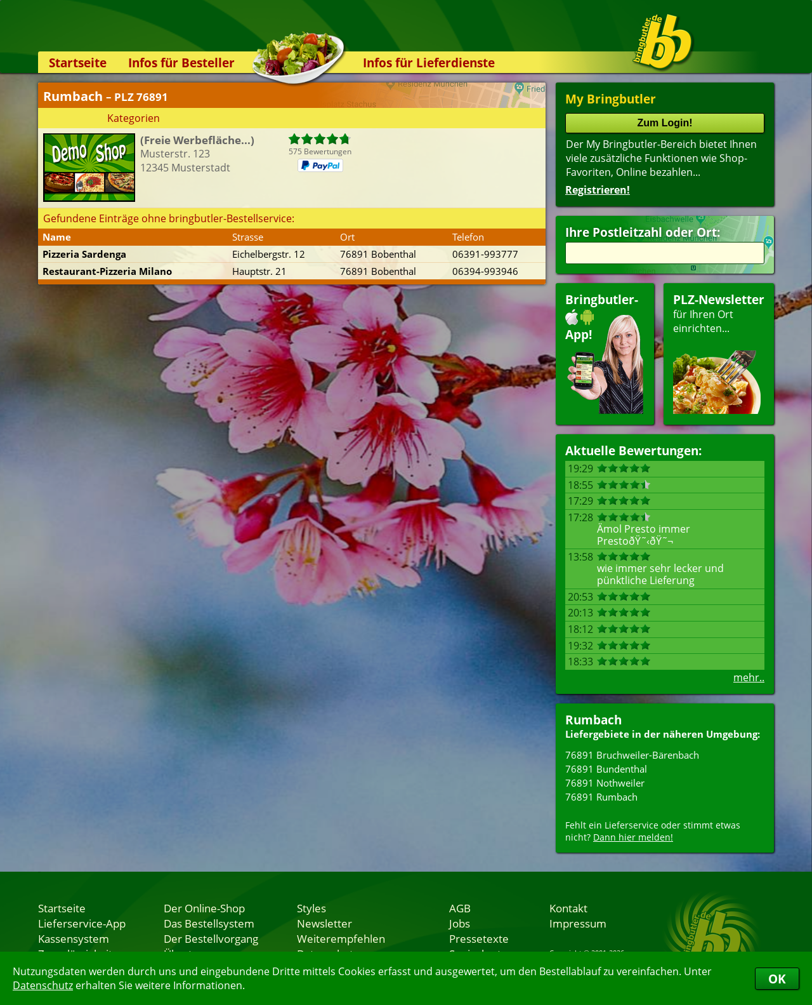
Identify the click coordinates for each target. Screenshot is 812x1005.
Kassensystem (73, 938)
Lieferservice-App (82, 923)
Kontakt (568, 907)
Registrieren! (597, 190)
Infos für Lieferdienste (429, 62)
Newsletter (324, 923)
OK (777, 979)
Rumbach (593, 720)
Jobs (459, 923)
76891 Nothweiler (605, 782)
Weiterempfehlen (341, 938)
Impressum (577, 923)
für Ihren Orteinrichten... (718, 352)
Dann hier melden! (633, 837)
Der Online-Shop (204, 907)
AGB (460, 907)
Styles (311, 907)
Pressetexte (479, 938)
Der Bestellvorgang (211, 938)
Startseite (78, 62)
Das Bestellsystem (209, 923)
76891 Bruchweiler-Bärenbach (632, 755)
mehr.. (748, 677)
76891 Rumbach (601, 796)
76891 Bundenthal (606, 768)
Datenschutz (43, 985)
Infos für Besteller (181, 62)
